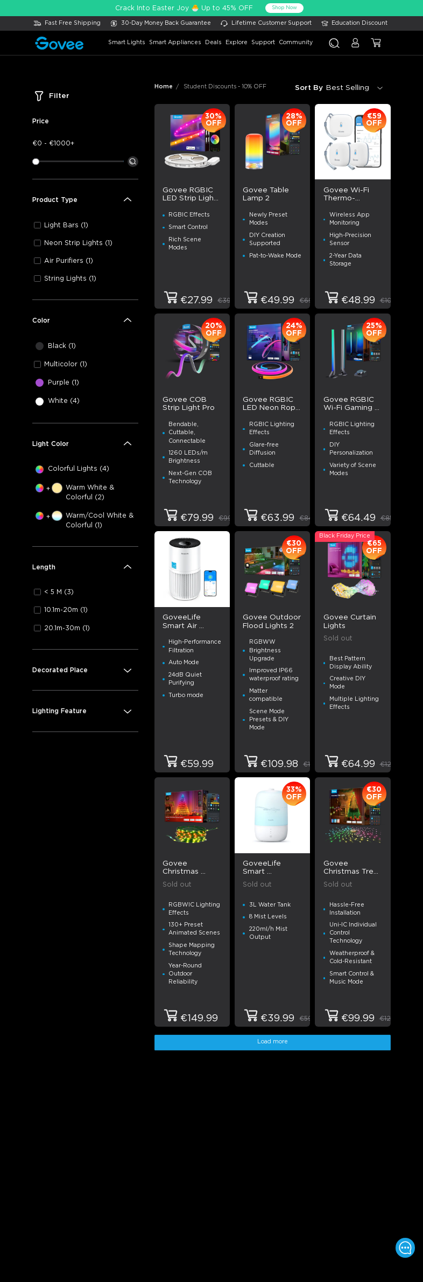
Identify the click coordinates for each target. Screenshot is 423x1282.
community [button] (296, 42)
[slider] (35, 161)
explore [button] (236, 42)
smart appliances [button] (175, 42)
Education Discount (359, 23)
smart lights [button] (126, 42)
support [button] (263, 42)
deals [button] (213, 42)
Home (163, 86)
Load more (272, 1041)
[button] (355, 47)
